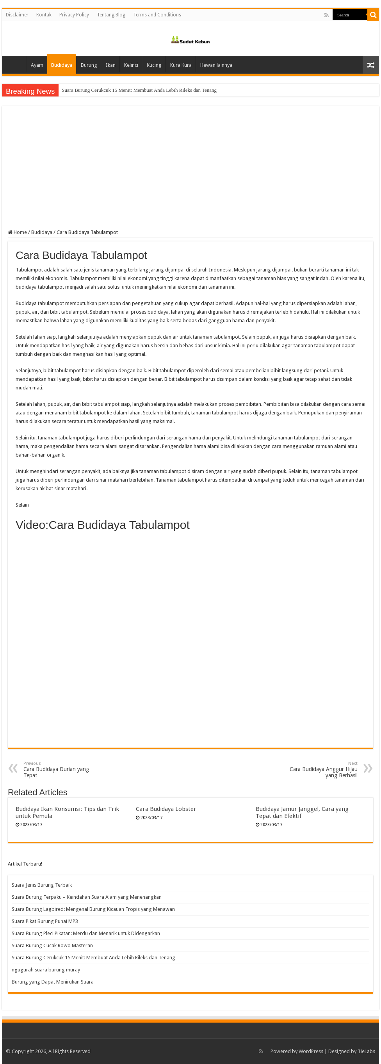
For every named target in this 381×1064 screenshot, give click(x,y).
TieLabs (366, 1051)
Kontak (44, 15)
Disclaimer (17, 15)
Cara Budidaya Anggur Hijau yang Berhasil (318, 769)
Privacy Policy (74, 15)
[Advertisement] (190, 170)
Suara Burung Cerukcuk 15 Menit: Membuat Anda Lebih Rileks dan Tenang (93, 957)
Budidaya (61, 65)
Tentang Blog (111, 15)
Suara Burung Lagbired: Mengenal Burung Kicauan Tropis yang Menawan (93, 909)
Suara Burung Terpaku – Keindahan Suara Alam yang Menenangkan (87, 897)
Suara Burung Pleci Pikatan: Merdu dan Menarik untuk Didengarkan (86, 933)
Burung (89, 65)
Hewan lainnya (216, 65)
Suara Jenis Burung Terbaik (42, 885)
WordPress (311, 1051)
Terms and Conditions (157, 15)
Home (16, 64)
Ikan (111, 65)
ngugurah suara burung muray (46, 970)
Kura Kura (181, 65)
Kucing (154, 65)
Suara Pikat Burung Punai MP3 (45, 921)
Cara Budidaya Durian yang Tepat (63, 769)
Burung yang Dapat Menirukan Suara (53, 982)
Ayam (37, 65)
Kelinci (131, 65)
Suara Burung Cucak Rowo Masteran (99, 90)
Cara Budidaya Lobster (166, 808)
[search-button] (373, 15)
